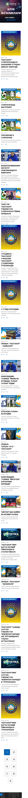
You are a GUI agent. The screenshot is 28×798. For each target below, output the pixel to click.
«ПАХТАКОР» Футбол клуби (7, 793)
